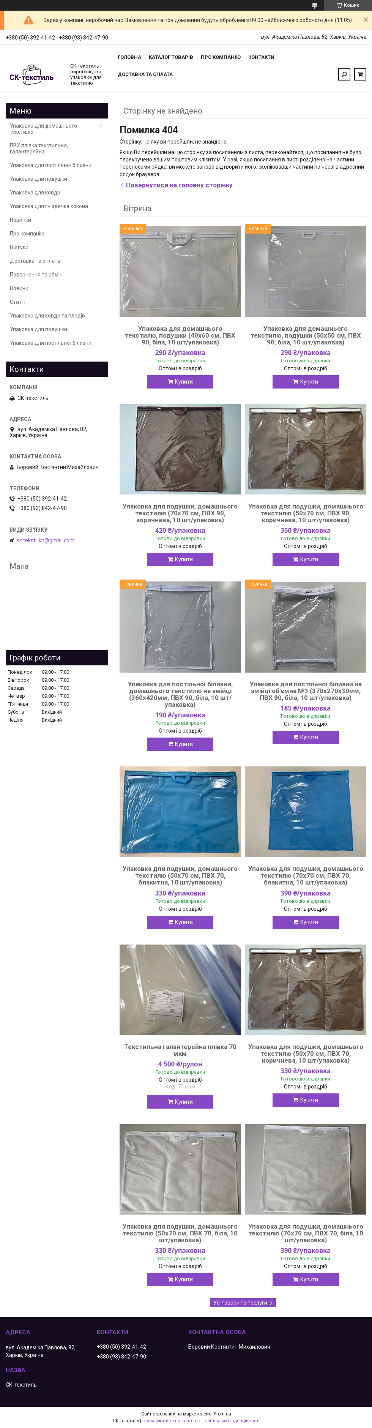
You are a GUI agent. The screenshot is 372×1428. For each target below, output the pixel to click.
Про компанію (221, 57)
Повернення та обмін (36, 275)
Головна (129, 57)
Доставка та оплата (145, 74)
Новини (19, 288)
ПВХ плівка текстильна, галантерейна (39, 148)
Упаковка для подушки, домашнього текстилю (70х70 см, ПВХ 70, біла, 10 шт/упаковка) (305, 1233)
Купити (184, 382)
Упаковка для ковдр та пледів (47, 316)
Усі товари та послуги (240, 1303)
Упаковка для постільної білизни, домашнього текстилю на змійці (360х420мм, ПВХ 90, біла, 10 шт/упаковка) (180, 694)
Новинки (20, 220)
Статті (17, 302)
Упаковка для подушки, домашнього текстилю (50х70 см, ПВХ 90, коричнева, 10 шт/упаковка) (305, 513)
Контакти (261, 57)
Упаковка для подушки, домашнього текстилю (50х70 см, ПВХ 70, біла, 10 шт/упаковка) (180, 1233)
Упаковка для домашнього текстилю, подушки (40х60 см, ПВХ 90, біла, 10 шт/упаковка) (180, 335)
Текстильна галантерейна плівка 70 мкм (180, 1050)
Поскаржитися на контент (170, 1420)
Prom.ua (222, 1414)
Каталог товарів (171, 57)
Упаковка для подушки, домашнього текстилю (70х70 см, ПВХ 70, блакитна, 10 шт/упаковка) (305, 875)
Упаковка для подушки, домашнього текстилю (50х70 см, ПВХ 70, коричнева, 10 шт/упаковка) (305, 1053)
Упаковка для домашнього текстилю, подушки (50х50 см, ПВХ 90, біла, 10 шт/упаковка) (306, 335)
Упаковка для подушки (38, 179)
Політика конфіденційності (231, 1420)
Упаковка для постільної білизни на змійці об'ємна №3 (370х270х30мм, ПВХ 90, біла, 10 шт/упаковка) (306, 691)
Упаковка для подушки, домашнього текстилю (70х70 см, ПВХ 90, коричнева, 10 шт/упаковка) (180, 513)
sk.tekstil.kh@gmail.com (45, 540)
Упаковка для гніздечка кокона (49, 206)
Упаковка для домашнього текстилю (43, 129)
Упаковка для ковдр (35, 193)
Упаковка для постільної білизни (50, 165)
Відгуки (19, 247)
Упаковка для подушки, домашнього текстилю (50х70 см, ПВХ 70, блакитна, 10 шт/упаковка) (180, 875)
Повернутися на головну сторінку (179, 185)
